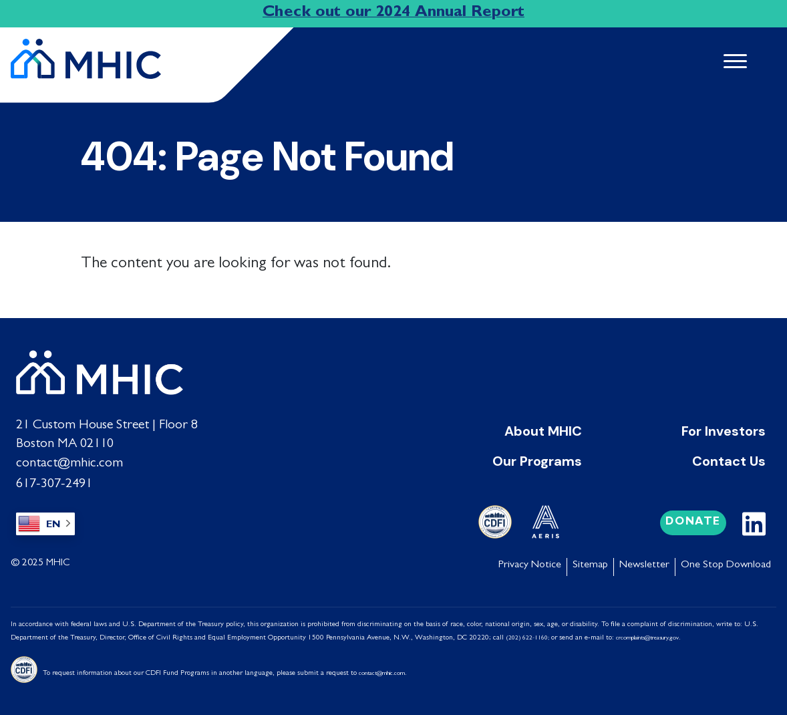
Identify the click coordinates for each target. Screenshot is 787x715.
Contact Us (729, 460)
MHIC (58, 560)
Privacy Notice (529, 562)
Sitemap (590, 562)
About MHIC (543, 431)
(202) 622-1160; (527, 635)
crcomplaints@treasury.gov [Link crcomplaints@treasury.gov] (647, 635)
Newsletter (644, 562)
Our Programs (537, 460)
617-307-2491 (53, 481)
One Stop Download (726, 562)
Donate (693, 519)
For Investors (723, 431)
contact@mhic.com (69, 463)
